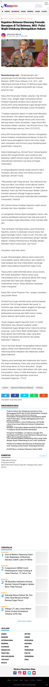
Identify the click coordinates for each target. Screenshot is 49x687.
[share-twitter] (24, 395)
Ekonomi (4, 637)
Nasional (28, 644)
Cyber (26, 680)
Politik (27, 653)
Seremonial (29, 656)
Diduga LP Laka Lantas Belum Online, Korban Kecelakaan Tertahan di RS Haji (18, 611)
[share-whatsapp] (34, 395)
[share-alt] (5, 395)
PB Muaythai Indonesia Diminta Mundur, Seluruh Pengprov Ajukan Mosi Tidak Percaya (19, 584)
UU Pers (32, 680)
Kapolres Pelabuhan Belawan (17, 18)
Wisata (4, 663)
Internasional (7, 640)
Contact (15, 680)
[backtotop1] (47, 685)
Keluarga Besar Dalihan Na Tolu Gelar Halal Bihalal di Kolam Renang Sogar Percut (18, 598)
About (9, 680)
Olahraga (5, 647)
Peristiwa (5, 653)
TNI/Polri (5, 660)
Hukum (23, 11)
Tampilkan (43, 456)
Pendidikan (28, 650)
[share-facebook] (15, 395)
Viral (26, 660)
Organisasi (15, 11)
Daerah (7, 11)
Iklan (21, 680)
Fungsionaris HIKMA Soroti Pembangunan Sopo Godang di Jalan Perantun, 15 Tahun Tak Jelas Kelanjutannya (18, 572)
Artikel (27, 634)
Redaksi (39, 680)
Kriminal (30, 11)
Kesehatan (28, 640)
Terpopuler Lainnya (24, 621)
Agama (37, 11)
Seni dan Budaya (7, 656)
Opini (26, 647)
